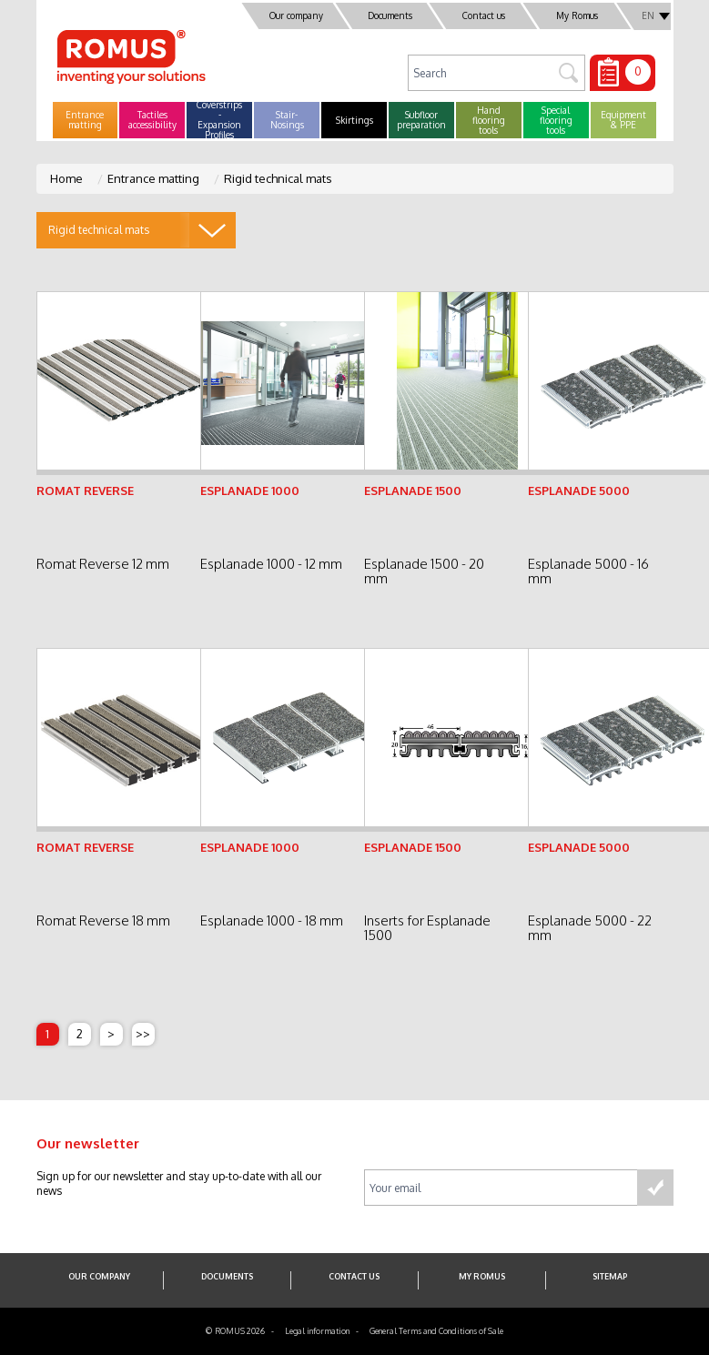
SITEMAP (610, 1276)
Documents (389, 15)
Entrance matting (153, 178)
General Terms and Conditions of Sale (436, 1331)
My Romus (577, 15)
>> (143, 1033)
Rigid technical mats (278, 178)
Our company (295, 15)
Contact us (482, 15)
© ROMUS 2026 (235, 1331)
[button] (85, 120)
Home (66, 178)
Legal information (317, 1331)
